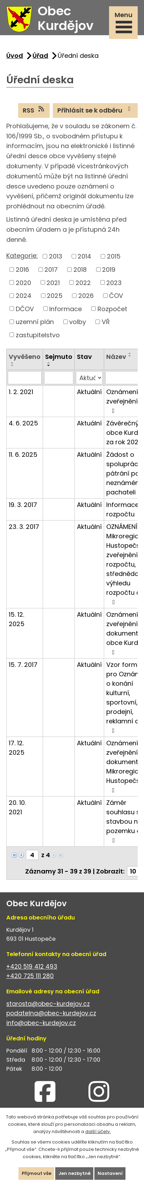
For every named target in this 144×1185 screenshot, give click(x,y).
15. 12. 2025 (16, 619)
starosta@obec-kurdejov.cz (48, 1004)
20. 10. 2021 (17, 807)
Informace (65, 308)
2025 (55, 295)
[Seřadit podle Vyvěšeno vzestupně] (12, 362)
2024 (23, 295)
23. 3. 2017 (24, 526)
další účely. (98, 1131)
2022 (83, 282)
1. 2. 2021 (21, 391)
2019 (108, 269)
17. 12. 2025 (16, 748)
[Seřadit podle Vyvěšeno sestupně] (12, 365)
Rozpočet (112, 308)
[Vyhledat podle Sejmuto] (58, 377)
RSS (34, 110)
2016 (22, 269)
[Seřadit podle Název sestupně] (130, 356)
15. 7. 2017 (23, 664)
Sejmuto (58, 356)
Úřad (40, 55)
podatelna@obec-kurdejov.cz (51, 1013)
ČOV (116, 295)
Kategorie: (22, 255)
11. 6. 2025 (23, 454)
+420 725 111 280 (30, 976)
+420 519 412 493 (31, 966)
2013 (55, 256)
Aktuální (89, 391)
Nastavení (110, 1173)
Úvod (14, 55)
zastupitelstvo (38, 334)
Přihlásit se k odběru (95, 110)
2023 (114, 282)
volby (77, 321)
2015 (114, 256)
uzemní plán (35, 321)
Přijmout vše (36, 1173)
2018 (80, 269)
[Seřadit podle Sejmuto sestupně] (49, 365)
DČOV (25, 308)
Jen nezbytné (74, 1173)
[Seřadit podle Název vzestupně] (130, 353)
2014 (84, 256)
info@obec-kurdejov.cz (41, 1023)
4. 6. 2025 (23, 423)
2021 (53, 282)
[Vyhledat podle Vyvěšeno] (25, 377)
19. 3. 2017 (23, 504)
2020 (23, 282)
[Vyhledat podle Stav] (89, 377)
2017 (51, 269)
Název (116, 356)
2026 (86, 295)
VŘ (106, 321)
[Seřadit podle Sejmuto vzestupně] (49, 362)
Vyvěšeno (25, 356)
